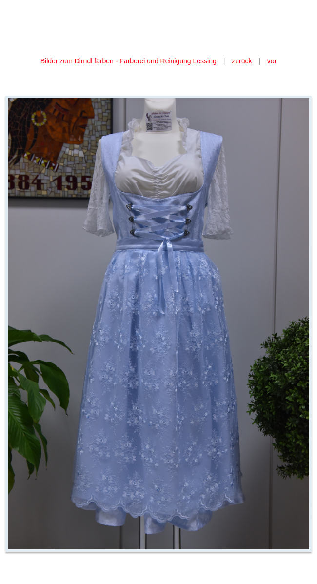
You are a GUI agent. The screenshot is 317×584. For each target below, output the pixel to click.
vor (272, 61)
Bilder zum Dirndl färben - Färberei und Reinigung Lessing (129, 61)
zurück (242, 61)
